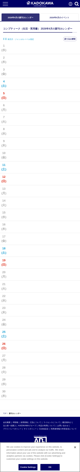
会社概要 (6, 422)
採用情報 (24, 422)
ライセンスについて (51, 422)
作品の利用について (46, 426)
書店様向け (67, 422)
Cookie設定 (43, 429)
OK (49, 467)
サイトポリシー (30, 429)
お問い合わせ (62, 426)
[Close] (75, 447)
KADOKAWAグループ (27, 426)
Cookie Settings (28, 467)
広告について (35, 422)
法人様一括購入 (9, 426)
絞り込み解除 (70, 39)
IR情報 (15, 422)
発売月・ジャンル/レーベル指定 (18, 39)
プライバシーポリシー (12, 429)
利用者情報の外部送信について (64, 429)
